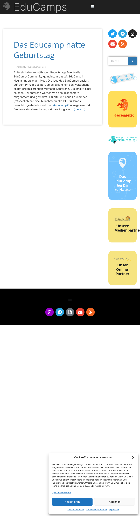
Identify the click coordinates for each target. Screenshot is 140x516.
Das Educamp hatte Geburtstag (49, 49)
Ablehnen (115, 501)
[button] (133, 457)
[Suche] (132, 61)
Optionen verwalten (61, 492)
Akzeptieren (72, 501)
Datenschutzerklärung (96, 509)
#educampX (61, 105)
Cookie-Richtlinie (76, 509)
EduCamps (40, 7)
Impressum (114, 509)
